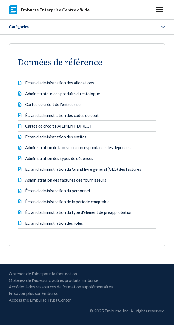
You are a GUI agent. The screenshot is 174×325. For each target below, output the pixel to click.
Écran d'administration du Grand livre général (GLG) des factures (83, 169)
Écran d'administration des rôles (54, 223)
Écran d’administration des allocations (59, 82)
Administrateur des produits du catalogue (62, 93)
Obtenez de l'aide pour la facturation (43, 273)
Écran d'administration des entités (56, 136)
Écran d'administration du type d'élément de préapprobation (78, 212)
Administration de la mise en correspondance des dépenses (78, 147)
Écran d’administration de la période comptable (67, 201)
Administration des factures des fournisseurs (65, 180)
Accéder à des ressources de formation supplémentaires (61, 286)
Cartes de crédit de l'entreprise (53, 104)
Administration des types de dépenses (59, 158)
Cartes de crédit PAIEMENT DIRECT (58, 125)
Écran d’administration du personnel (57, 190)
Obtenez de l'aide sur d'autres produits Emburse (53, 280)
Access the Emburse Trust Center (40, 299)
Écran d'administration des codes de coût (62, 115)
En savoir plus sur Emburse (33, 293)
